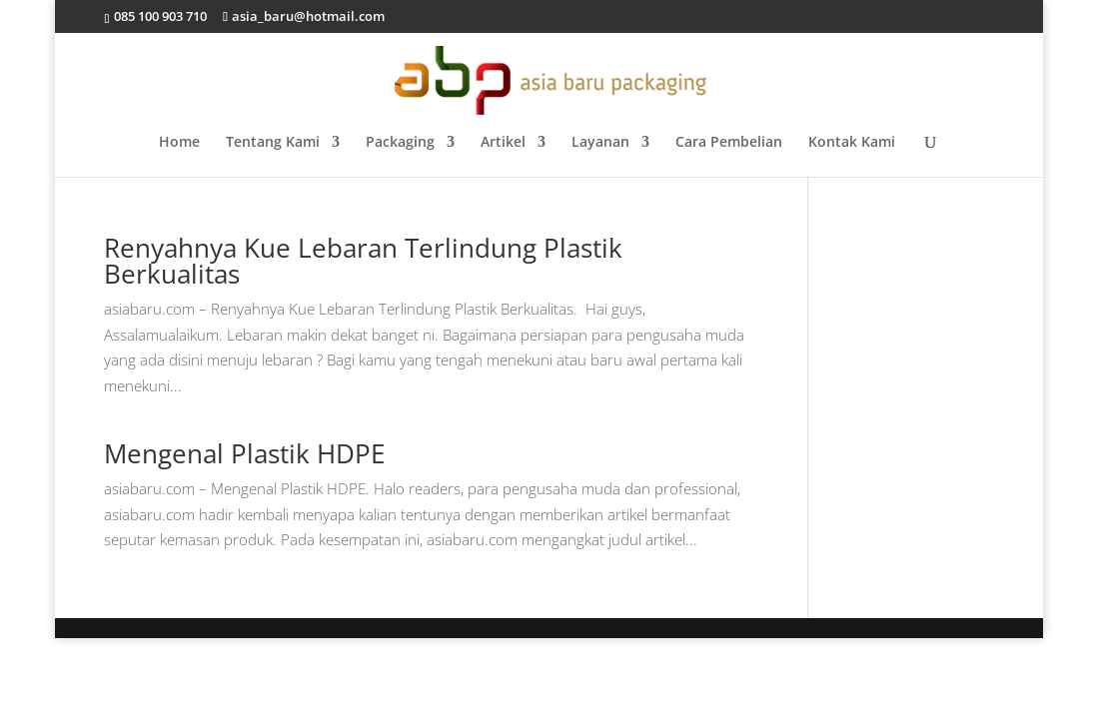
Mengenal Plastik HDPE (244, 453)
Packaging (400, 143)
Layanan (600, 143)
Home (179, 143)
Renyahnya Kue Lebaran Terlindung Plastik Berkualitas (363, 261)
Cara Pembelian (728, 143)
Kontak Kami (851, 143)
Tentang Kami (273, 143)
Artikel (503, 143)
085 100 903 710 (159, 16)
